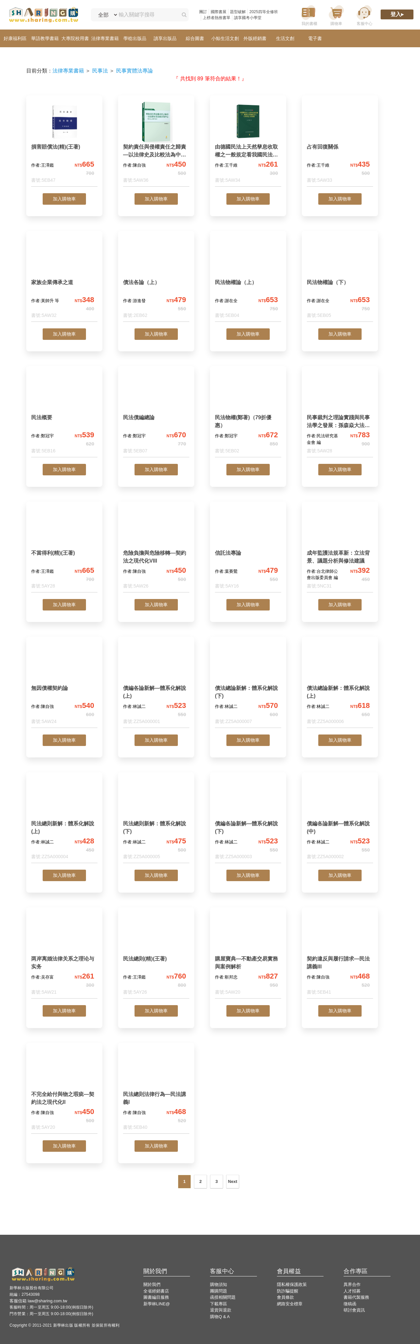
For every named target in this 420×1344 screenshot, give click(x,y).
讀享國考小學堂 (248, 17)
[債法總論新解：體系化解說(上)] (340, 685)
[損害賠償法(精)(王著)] (64, 143)
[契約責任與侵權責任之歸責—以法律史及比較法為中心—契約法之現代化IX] (156, 143)
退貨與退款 (220, 1310)
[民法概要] (64, 414)
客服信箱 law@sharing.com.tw (38, 1300)
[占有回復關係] (340, 143)
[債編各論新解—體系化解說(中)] (340, 820)
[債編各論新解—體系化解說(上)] (156, 685)
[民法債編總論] (156, 414)
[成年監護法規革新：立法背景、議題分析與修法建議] (340, 550)
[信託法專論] (248, 550)
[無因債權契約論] (64, 685)
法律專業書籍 (68, 70)
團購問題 (218, 1291)
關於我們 (151, 1284)
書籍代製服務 (356, 1297)
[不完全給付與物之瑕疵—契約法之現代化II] (64, 1091)
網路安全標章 (290, 1303)
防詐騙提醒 (287, 1291)
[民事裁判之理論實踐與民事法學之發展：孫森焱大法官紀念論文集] (340, 414)
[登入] (397, 15)
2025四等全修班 (263, 12)
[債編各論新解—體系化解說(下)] (248, 820)
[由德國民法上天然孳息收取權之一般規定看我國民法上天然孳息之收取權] (248, 143)
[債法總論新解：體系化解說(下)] (248, 685)
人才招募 (352, 1291)
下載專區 (218, 1303)
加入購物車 (64, 198)
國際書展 (218, 12)
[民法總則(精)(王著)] (156, 955)
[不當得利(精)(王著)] (64, 550)
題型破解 (238, 12)
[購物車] (336, 15)
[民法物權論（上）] (248, 279)
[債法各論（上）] (156, 279)
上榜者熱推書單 (216, 17)
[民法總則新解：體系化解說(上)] (64, 820)
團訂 (203, 12)
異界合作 (352, 1284)
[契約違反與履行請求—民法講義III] (340, 955)
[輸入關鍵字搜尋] (146, 15)
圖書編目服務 (156, 1297)
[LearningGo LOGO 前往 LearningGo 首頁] (43, 15)
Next (232, 1181)
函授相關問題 (223, 1297)
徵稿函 (350, 1303)
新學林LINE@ (156, 1303)
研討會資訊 (354, 1310)
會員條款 (285, 1297)
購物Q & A (220, 1316)
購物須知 (218, 1284)
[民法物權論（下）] (340, 279)
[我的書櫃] (308, 15)
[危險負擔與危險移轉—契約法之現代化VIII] (156, 550)
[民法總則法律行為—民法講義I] (156, 1091)
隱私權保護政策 (292, 1284)
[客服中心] (364, 15)
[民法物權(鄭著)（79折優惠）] (248, 414)
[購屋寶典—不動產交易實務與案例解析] (248, 955)
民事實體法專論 (134, 70)
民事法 (100, 70)
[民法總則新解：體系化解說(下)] (156, 820)
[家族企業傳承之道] (64, 279)
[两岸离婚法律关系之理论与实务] (64, 955)
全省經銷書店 (156, 1291)
